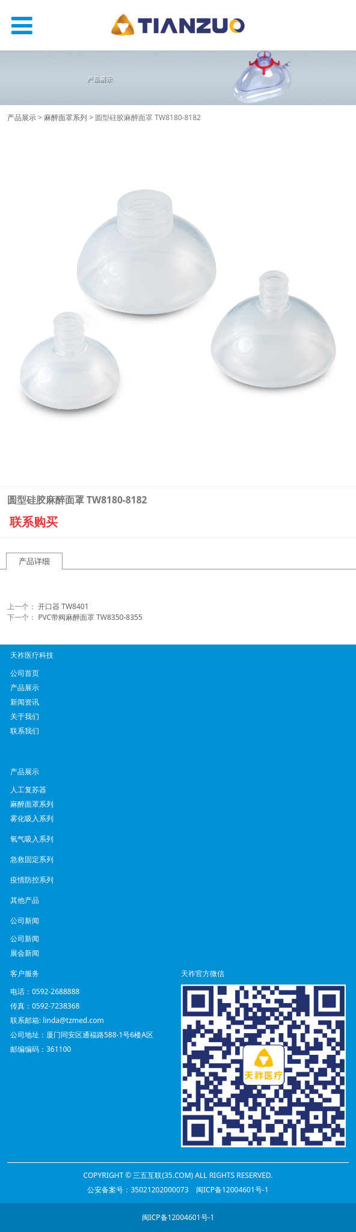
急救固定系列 (32, 859)
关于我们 (24, 716)
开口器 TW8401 (63, 606)
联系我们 (24, 731)
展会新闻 (24, 953)
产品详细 (34, 561)
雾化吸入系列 (32, 818)
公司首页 (24, 673)
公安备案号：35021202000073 (137, 1190)
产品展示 (21, 117)
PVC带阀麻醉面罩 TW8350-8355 (90, 617)
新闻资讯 (24, 702)
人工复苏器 (28, 789)
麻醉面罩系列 (65, 117)
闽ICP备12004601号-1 (232, 1190)
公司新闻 (24, 938)
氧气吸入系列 (32, 839)
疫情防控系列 (32, 880)
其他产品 (24, 900)
